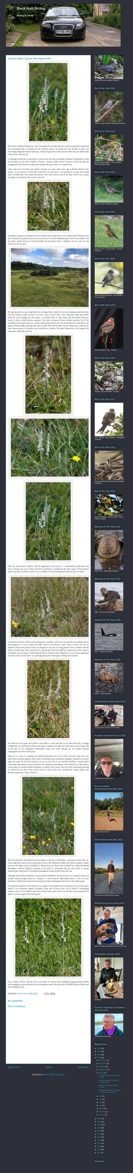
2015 (99, 1140)
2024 (99, 1054)
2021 (99, 1122)
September (103, 1069)
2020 (99, 1125)
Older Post (83, 1067)
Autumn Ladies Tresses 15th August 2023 (109, 1081)
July (100, 1096)
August (101, 1073)
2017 (99, 1134)
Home (49, 1067)
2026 (99, 1048)
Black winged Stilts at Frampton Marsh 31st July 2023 (110, 1091)
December (103, 1060)
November (103, 1063)
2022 (99, 1118)
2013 (99, 1146)
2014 (99, 1143)
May (100, 1102)
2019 (99, 1128)
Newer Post (14, 1067)
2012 (99, 1149)
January (102, 1115)
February (102, 1112)
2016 (99, 1137)
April (101, 1105)
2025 (99, 1051)
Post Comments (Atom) (54, 1075)
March (101, 1108)
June (101, 1099)
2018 (99, 1131)
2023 (99, 1058)
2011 (99, 1152)
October (102, 1066)
